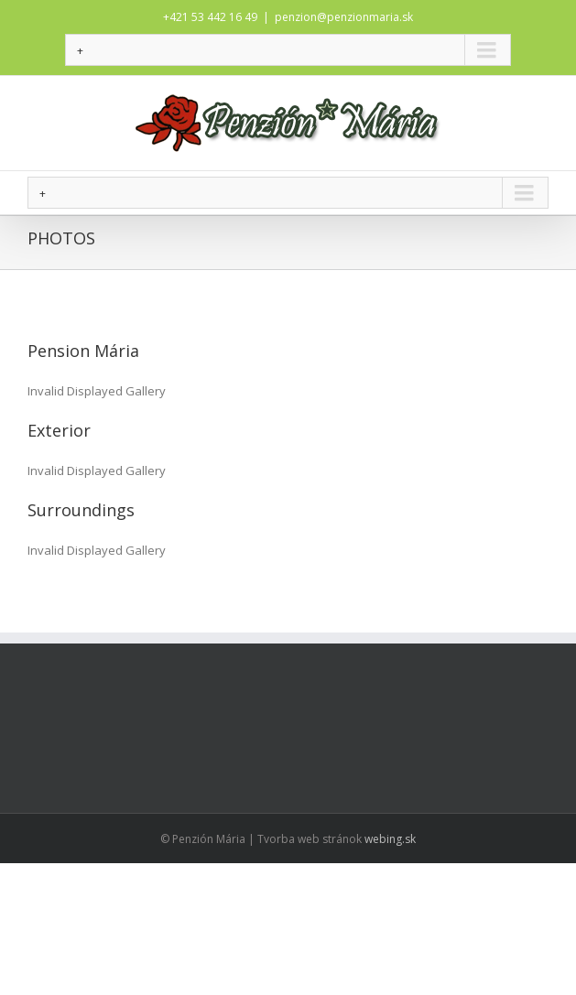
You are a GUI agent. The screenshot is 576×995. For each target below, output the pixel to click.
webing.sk (390, 839)
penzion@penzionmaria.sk (344, 17)
